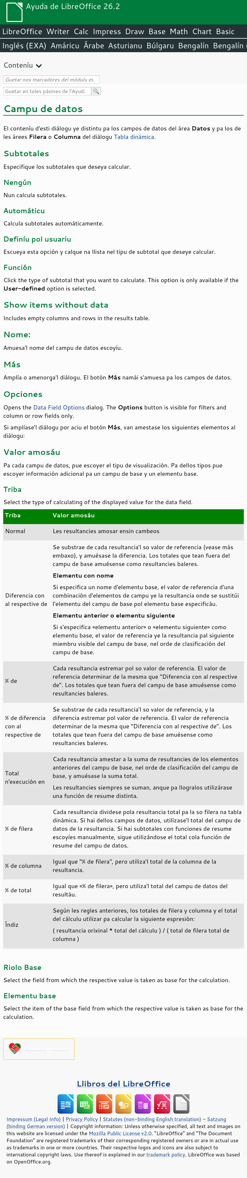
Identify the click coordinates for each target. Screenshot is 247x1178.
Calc (81, 31)
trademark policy (165, 1154)
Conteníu (18, 65)
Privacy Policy (82, 1119)
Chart (202, 31)
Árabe (93, 45)
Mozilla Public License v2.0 (120, 1133)
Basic (224, 31)
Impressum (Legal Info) (33, 1119)
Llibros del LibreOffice (123, 1083)
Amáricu (64, 45)
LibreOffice (22, 31)
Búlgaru (160, 45)
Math (178, 31)
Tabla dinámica (134, 136)
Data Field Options (59, 407)
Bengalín (193, 45)
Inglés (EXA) (24, 45)
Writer (57, 31)
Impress (107, 31)
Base (157, 31)
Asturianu (125, 45)
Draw (134, 31)
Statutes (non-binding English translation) (152, 1119)
